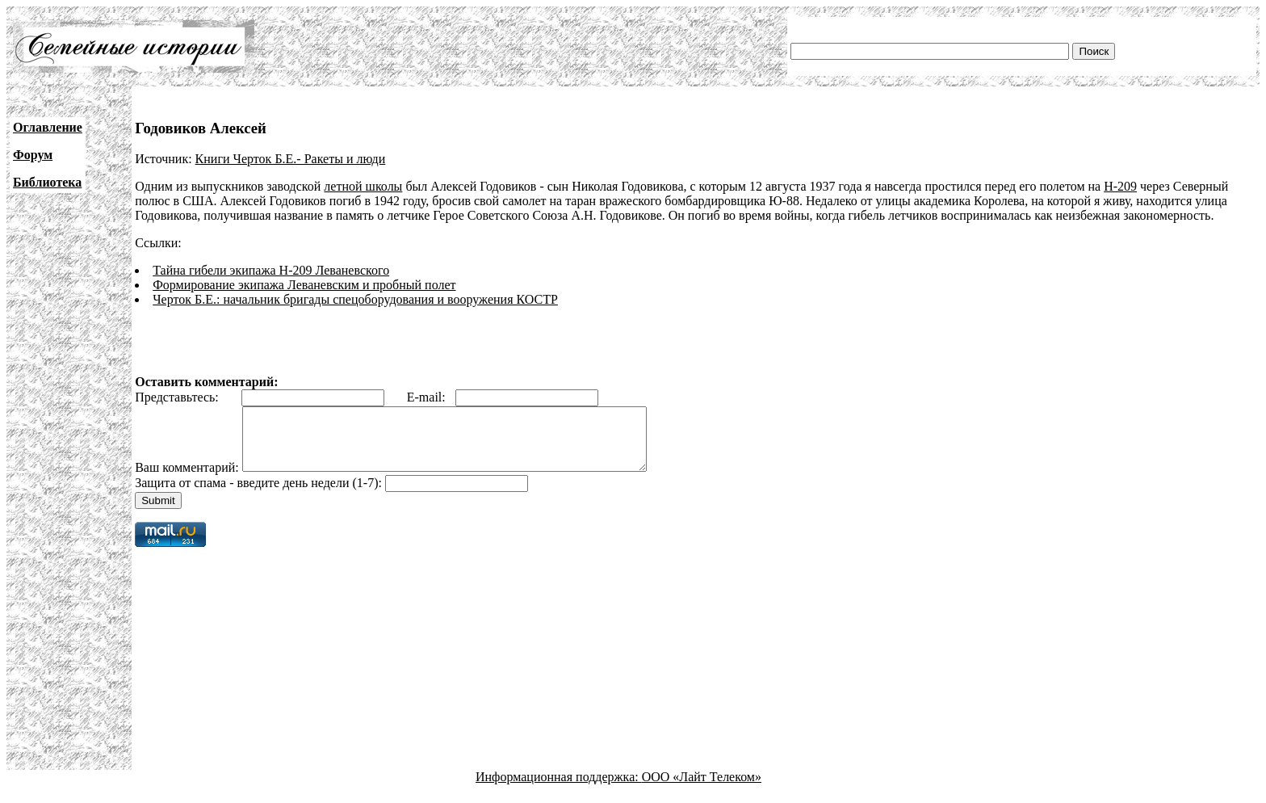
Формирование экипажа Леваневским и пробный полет (304, 285)
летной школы (363, 186)
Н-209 (1120, 186)
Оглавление (47, 127)
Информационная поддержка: (559, 789)
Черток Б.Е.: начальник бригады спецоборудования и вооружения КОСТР (355, 299)
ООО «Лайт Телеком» (701, 789)
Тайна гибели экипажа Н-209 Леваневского (271, 270)
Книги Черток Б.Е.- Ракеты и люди (290, 159)
